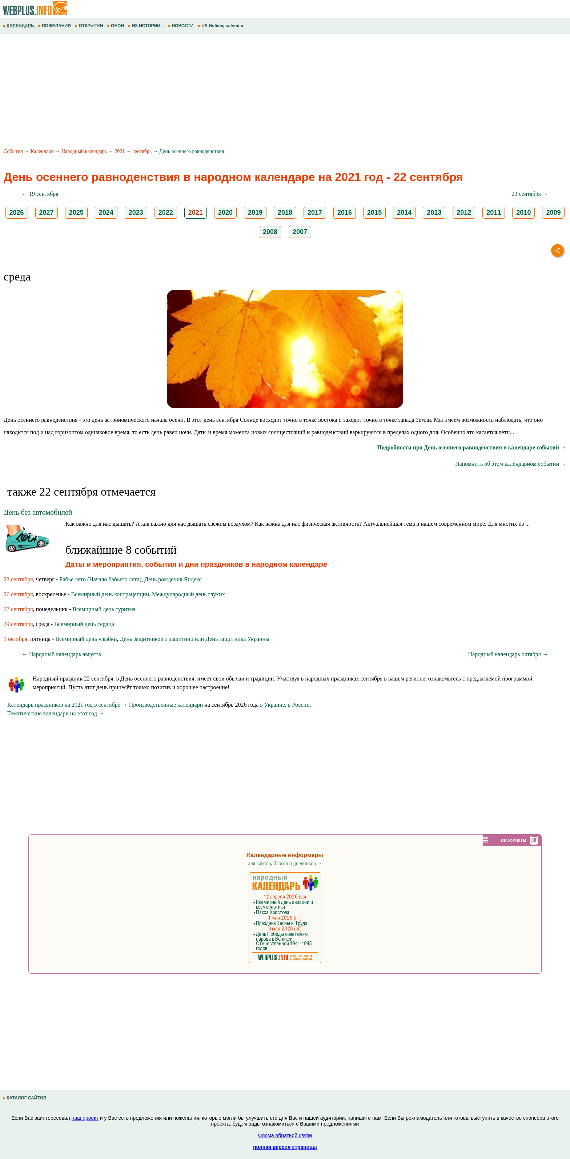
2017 (315, 212)
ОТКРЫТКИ (89, 25)
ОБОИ (116, 25)
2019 (255, 212)
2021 (120, 151)
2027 (46, 212)
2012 (464, 212)
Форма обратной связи (285, 1135)
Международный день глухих (188, 594)
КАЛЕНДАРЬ (19, 25)
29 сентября (18, 624)
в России (299, 705)
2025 (76, 212)
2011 (493, 212)
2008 (270, 231)
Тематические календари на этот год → (55, 713)
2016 (344, 212)
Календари (42, 151)
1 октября (15, 639)
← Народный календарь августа (61, 654)
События (13, 151)
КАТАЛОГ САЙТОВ (25, 1098)
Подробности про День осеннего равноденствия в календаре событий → (471, 447)
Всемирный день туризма (103, 609)
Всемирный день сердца (84, 624)
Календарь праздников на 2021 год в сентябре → (67, 705)
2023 (136, 212)
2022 (165, 212)
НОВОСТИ (181, 25)
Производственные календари (166, 705)
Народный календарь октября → (508, 654)
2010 (523, 212)
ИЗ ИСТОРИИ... (146, 25)
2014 (404, 212)
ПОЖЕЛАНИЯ (55, 25)
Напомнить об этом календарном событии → (510, 464)
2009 (553, 212)
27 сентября (18, 609)
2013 (434, 212)
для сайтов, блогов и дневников (285, 863)
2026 (16, 212)
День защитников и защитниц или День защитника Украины (194, 639)
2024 (106, 212)
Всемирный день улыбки (86, 639)
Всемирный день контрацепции (110, 594)
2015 (374, 212)
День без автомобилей (38, 512)
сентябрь (142, 151)
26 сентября (18, 594)
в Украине (272, 705)
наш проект (85, 1118)
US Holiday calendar (221, 25)
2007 (300, 231)
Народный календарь (84, 151)
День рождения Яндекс (172, 579)
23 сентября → (529, 194)
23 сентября (18, 579)
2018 (285, 212)
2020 (225, 212)
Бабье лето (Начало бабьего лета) (100, 579)
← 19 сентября (40, 194)
